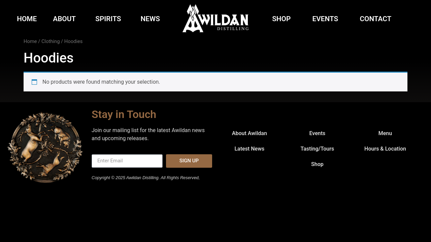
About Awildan (249, 133)
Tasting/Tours (317, 149)
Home (27, 19)
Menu (385, 133)
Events (327, 19)
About (66, 19)
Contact (377, 19)
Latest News (249, 149)
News (150, 19)
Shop (283, 19)
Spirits (109, 19)
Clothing (50, 41)
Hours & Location (385, 149)
